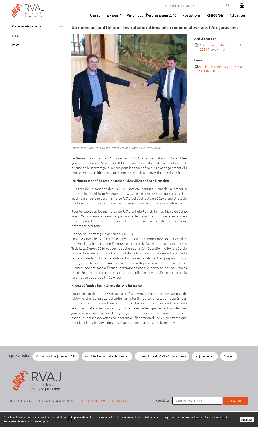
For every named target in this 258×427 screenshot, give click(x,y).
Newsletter (163, 400)
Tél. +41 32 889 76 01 (92, 400)
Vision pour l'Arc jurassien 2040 (151, 15)
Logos (15, 35)
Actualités (237, 15)
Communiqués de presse (26, 26)
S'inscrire (235, 400)
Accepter (247, 419)
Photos (16, 45)
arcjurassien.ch (204, 356)
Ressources (214, 15)
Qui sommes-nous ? (105, 15)
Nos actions (191, 15)
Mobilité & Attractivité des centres (107, 356)
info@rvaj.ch (120, 400)
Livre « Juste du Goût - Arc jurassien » (162, 356)
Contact (229, 356)
